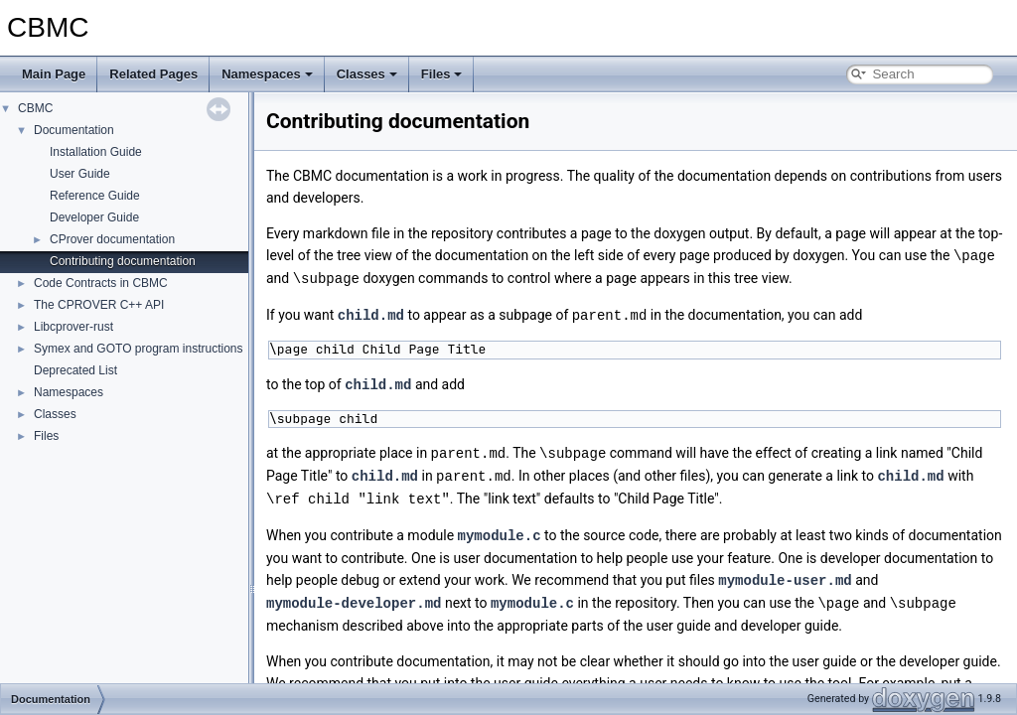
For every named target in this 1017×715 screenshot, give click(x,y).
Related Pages (153, 74)
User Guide (80, 174)
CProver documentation (112, 239)
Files (442, 74)
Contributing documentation (123, 261)
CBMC (35, 108)
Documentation (74, 130)
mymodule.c (499, 527)
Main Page (53, 74)
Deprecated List (75, 370)
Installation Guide (96, 152)
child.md (371, 312)
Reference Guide (95, 196)
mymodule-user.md (784, 571)
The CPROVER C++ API (99, 305)
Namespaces (267, 74)
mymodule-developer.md (353, 593)
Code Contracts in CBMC (101, 283)
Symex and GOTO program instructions (138, 349)
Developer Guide (94, 217)
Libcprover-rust (73, 327)
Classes (367, 74)
